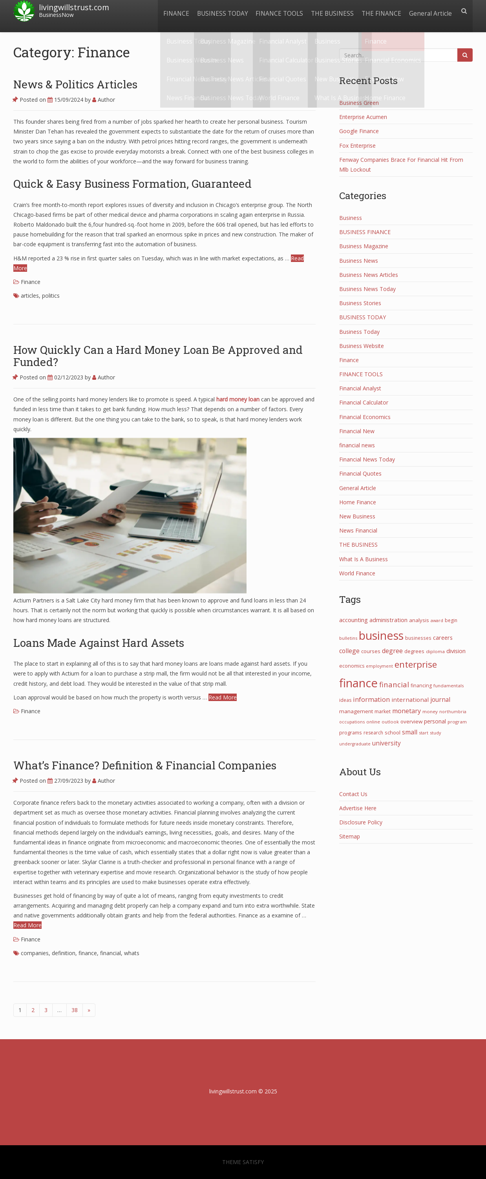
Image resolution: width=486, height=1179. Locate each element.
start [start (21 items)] (423, 733)
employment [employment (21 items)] (379, 666)
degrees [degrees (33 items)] (414, 651)
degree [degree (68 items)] (392, 650)
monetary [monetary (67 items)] (406, 711)
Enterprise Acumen (363, 117)
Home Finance (357, 502)
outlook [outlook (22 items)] (390, 722)
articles (30, 295)
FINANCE (167, 11)
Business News (358, 260)
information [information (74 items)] (371, 699)
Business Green (359, 102)
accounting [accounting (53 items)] (353, 620)
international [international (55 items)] (410, 699)
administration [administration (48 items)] (388, 620)
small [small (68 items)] (409, 732)
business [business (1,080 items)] (381, 635)
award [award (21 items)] (437, 620)
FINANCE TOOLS (274, 11)
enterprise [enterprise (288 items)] (416, 664)
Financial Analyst (360, 388)
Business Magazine (363, 246)
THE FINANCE (379, 11)
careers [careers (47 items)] (443, 637)
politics (51, 295)
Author (103, 99)
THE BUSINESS (328, 11)
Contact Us (353, 794)
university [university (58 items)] (386, 743)
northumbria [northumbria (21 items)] (452, 711)
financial (110, 953)
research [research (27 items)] (373, 732)
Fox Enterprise (357, 145)
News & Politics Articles (75, 84)
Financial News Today (367, 459)
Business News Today (367, 289)
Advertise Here (357, 808)
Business (350, 218)
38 (74, 1010)
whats (131, 953)
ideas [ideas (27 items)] (345, 700)
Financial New (357, 431)
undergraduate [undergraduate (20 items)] (355, 744)
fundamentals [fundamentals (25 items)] (448, 685)
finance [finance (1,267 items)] (358, 683)
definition (63, 953)
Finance (30, 282)
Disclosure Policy (360, 822)
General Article (429, 11)
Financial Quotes (360, 473)
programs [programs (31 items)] (350, 732)
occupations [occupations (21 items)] (352, 722)
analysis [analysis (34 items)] (419, 620)
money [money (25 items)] (430, 711)
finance (88, 953)
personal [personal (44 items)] (435, 721)
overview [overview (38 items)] (411, 721)
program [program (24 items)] (457, 722)
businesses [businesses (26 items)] (418, 638)
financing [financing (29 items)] (421, 685)
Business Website (361, 346)
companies (35, 953)
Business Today (359, 331)
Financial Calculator (363, 402)
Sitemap (349, 836)
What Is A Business (363, 559)
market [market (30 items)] (383, 711)
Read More (222, 697)
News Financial (358, 530)
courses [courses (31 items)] (370, 651)
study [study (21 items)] (435, 733)
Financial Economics (365, 417)
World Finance (357, 573)
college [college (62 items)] (349, 650)
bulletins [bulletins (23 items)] (348, 638)
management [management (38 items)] (356, 711)
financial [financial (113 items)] (394, 684)
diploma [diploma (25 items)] (435, 651)
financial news (357, 445)
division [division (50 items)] (456, 651)
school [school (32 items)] (392, 732)
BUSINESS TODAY (215, 11)
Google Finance (359, 131)
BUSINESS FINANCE (365, 232)
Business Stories (360, 303)
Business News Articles (368, 274)
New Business (357, 516)
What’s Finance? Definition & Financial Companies (144, 765)
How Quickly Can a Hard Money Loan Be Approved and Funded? (158, 355)
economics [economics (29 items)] (351, 666)
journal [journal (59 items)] (440, 699)
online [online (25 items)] (373, 722)
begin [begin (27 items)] (451, 620)
